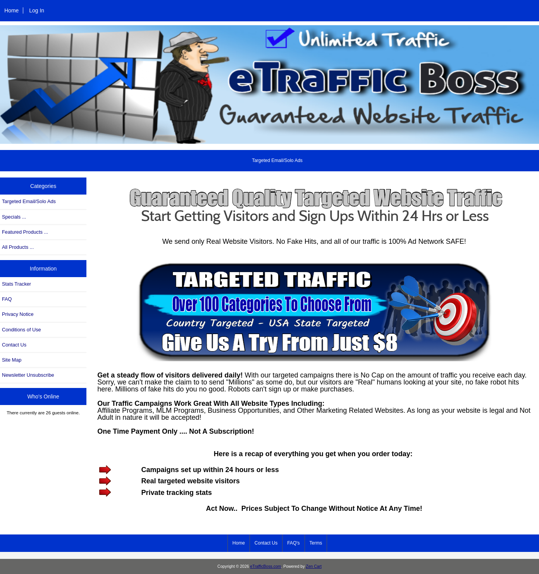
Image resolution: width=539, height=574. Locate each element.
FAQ (7, 299)
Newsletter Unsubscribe (28, 375)
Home (11, 10)
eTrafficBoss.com (265, 566)
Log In (36, 10)
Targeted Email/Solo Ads (277, 160)
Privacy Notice (17, 314)
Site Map (11, 360)
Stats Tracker (16, 284)
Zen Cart (314, 566)
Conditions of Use (21, 330)
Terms (316, 543)
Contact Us (14, 345)
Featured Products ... (25, 232)
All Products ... (18, 247)
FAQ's (293, 543)
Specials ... (14, 217)
